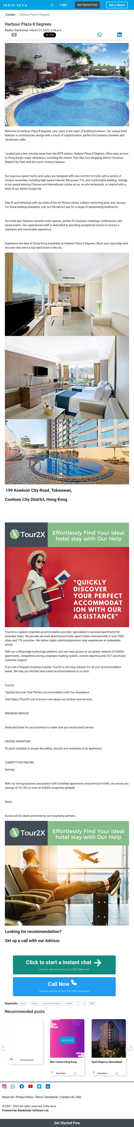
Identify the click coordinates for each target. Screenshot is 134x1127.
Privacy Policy (24, 1097)
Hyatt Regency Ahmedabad (107, 1062)
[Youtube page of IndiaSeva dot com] (32, 1089)
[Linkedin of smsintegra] (50, 1089)
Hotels (69, 1004)
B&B (92, 1004)
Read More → (62, 1074)
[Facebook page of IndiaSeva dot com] (24, 1089)
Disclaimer (51, 1097)
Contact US (67, 1097)
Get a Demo (117, 5)
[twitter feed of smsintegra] (41, 1089)
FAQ (78, 1097)
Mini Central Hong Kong (63, 1062)
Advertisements (27, 1061)
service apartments (52, 1004)
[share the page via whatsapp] (99, 34)
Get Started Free (87, 4)
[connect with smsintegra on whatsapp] (15, 1089)
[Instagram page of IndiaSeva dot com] (6, 1089)
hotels (34, 1004)
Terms (39, 1097)
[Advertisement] (29, 1037)
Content (10, 14)
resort (23, 1004)
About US (8, 1097)
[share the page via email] (14, 34)
